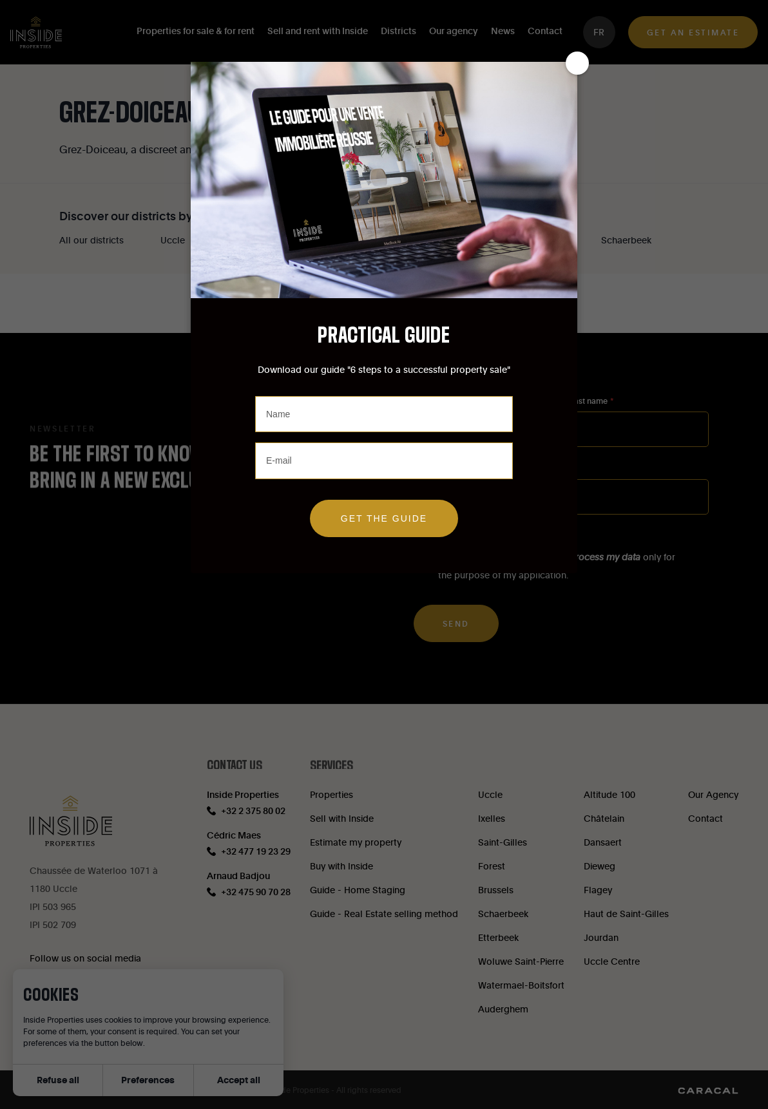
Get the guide (384, 518)
